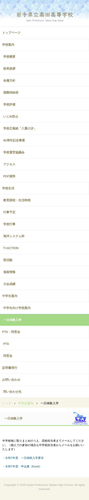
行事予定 (9, 212)
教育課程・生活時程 (17, 200)
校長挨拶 (9, 68)
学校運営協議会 (13, 152)
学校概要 (9, 56)
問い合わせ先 (12, 391)
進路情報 (9, 272)
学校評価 (9, 104)
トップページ (11, 32)
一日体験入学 (12, 320)
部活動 (7, 260)
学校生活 (8, 188)
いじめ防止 (10, 116)
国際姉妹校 (10, 92)
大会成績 (9, 284)
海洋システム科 (13, 236)
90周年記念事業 (14, 140)
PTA (6, 344)
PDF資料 (9, 176)
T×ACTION (10, 248)
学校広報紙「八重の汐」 (20, 128)
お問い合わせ (11, 379)
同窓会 (7, 355)
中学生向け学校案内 (17, 308)
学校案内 (8, 44)
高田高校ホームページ (44, 14)
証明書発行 (9, 367)
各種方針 (9, 80)
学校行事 (9, 224)
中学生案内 (9, 296)
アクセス (9, 164)
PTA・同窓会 (11, 332)
